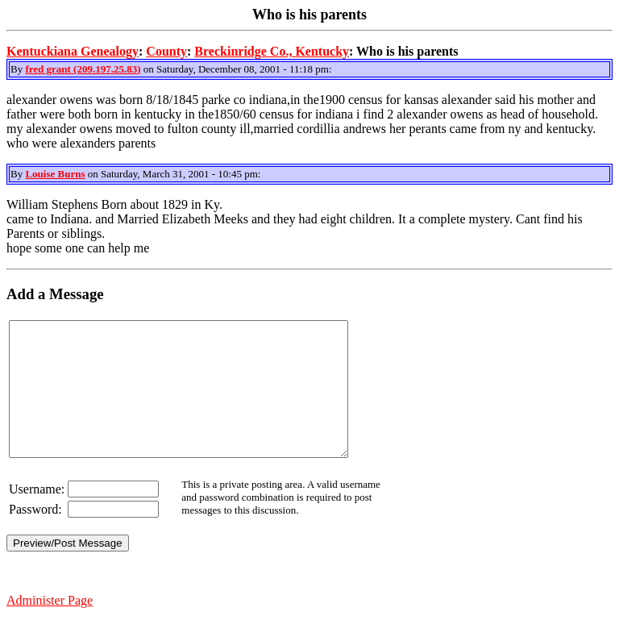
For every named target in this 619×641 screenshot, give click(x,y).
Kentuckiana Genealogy (72, 51)
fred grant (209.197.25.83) (82, 69)
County (166, 51)
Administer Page (49, 627)
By (17, 69)
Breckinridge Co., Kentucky (271, 51)
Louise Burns (55, 174)
